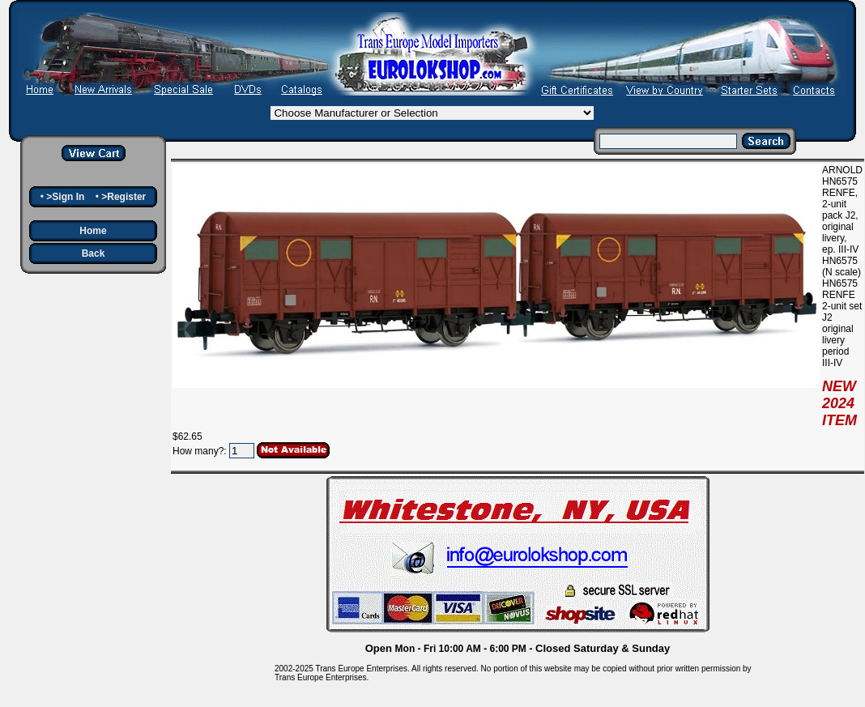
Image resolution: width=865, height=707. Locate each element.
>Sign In (65, 196)
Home (92, 230)
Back (93, 253)
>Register (123, 196)
